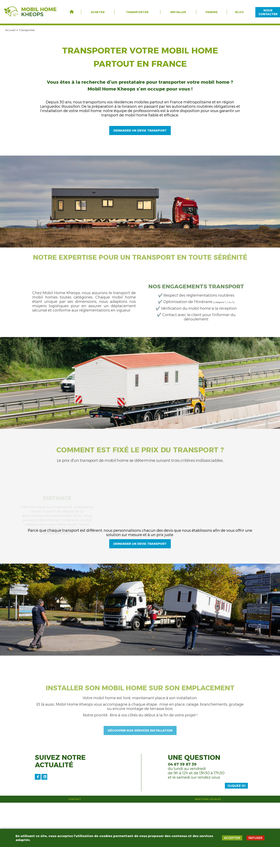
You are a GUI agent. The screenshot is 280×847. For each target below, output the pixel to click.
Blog (239, 12)
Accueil (10, 30)
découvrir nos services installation (140, 785)
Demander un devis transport (140, 132)
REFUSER (255, 838)
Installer (178, 12)
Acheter (98, 12)
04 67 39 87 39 (182, 808)
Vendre (211, 12)
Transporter (137, 12)
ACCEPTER (232, 838)
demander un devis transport (140, 573)
